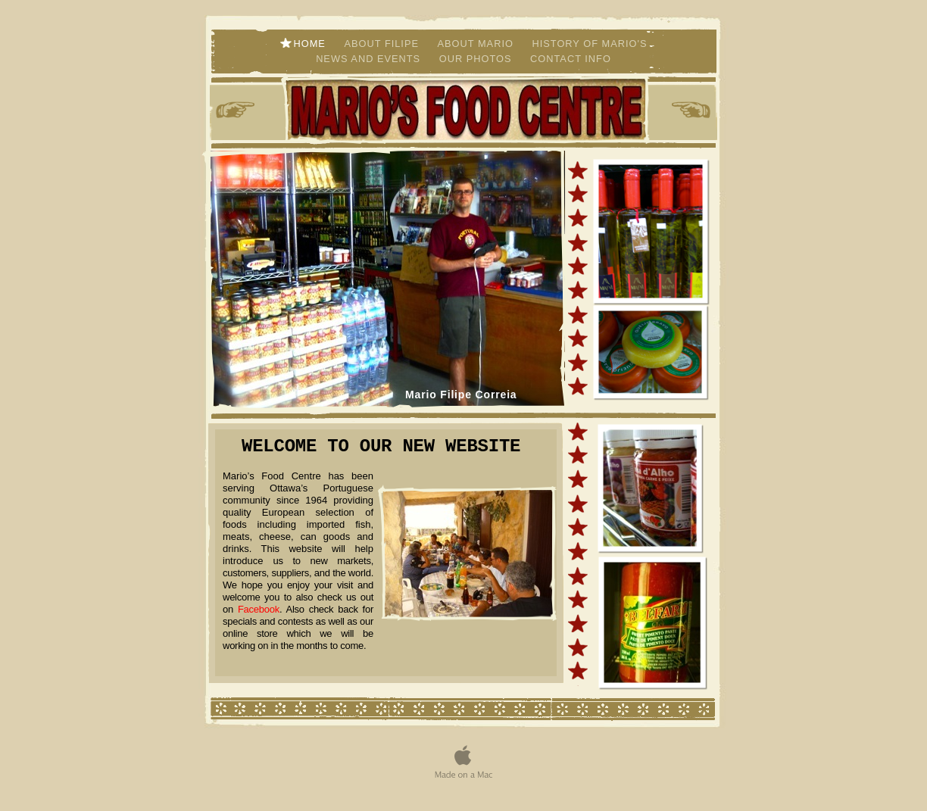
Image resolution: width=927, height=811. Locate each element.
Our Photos (477, 58)
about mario (477, 43)
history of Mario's (589, 43)
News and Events (370, 58)
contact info (570, 58)
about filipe (383, 43)
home (311, 43)
